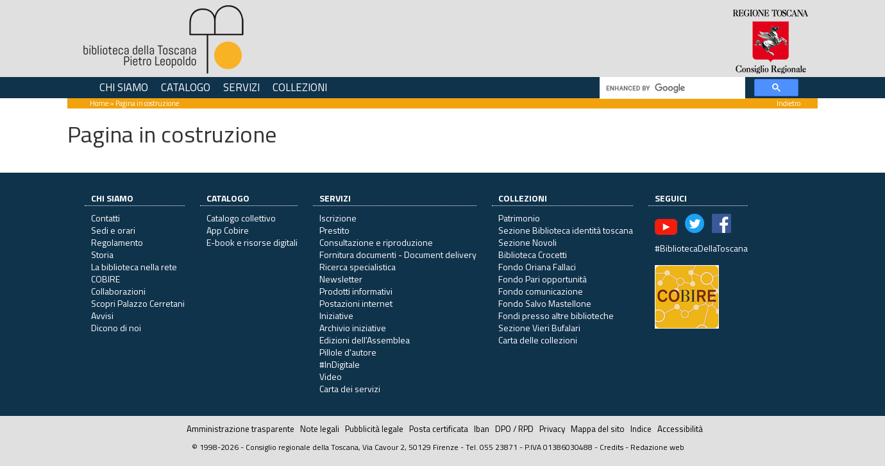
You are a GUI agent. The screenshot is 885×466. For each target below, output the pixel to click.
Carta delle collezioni (537, 340)
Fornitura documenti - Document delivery (397, 254)
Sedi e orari (113, 230)
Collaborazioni (118, 291)
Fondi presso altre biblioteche (556, 315)
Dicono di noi (116, 327)
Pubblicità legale (374, 428)
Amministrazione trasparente (240, 428)
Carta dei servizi (349, 388)
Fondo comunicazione (540, 291)
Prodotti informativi (355, 291)
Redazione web (657, 447)
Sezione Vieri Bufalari (539, 327)
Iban (481, 428)
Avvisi (102, 315)
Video (330, 376)
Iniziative (336, 315)
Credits (611, 447)
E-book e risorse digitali (252, 242)
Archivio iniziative (352, 327)
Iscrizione (338, 218)
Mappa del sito (598, 428)
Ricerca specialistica (357, 266)
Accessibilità (680, 428)
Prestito (334, 230)
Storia (102, 254)
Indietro (788, 103)
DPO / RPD (514, 428)
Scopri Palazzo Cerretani (138, 303)
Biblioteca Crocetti (532, 254)
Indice (641, 428)
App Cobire (227, 230)
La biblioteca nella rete (134, 266)
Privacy (552, 428)
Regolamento (117, 242)
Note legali (319, 428)
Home (99, 103)
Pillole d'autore (347, 352)
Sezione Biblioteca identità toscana (565, 230)
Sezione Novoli (527, 242)
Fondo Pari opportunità (542, 279)
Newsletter (340, 279)
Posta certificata (438, 428)
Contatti (105, 218)
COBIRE (105, 279)
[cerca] (671, 88)
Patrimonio (519, 218)
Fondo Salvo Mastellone (544, 303)
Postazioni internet (355, 303)
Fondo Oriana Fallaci (537, 266)
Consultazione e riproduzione (376, 242)
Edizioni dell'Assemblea (364, 340)
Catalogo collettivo (241, 218)
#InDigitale (339, 364)
